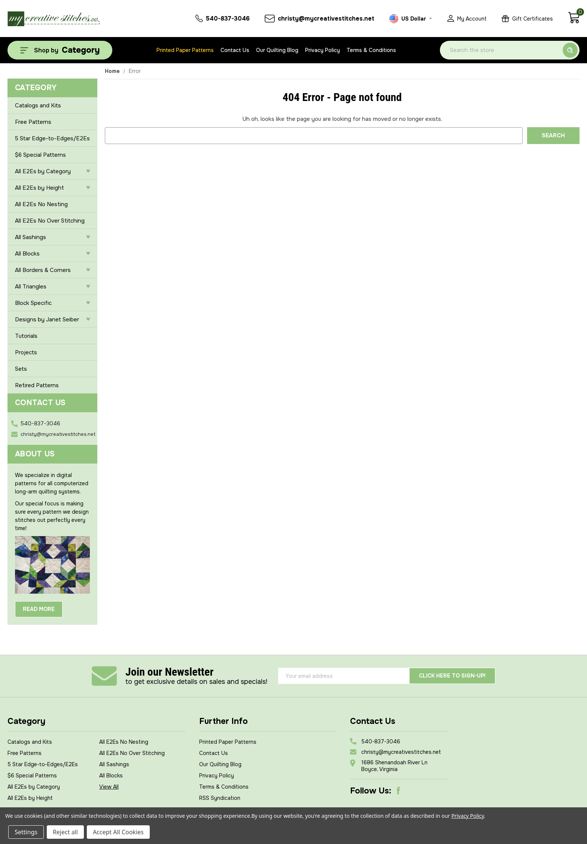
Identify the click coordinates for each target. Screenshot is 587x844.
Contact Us (234, 50)
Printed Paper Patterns (185, 50)
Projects (26, 352)
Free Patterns (33, 122)
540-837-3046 (40, 423)
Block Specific (52, 303)
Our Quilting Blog (277, 50)
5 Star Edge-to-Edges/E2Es (52, 138)
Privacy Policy (322, 50)
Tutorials (26, 336)
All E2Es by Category (52, 171)
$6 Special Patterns (40, 155)
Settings (26, 832)
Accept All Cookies (118, 832)
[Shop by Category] (59, 50)
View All (109, 786)
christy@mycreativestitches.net (58, 434)
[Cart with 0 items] (574, 21)
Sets (21, 369)
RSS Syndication (219, 798)
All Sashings (52, 237)
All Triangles (52, 286)
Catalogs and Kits (38, 105)
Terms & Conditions (371, 50)
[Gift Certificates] (527, 18)
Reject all (65, 832)
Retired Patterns (37, 385)
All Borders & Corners (52, 270)
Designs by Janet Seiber (52, 319)
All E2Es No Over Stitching (50, 220)
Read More (39, 609)
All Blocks (52, 253)
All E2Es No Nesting (41, 204)
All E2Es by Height (52, 188)
